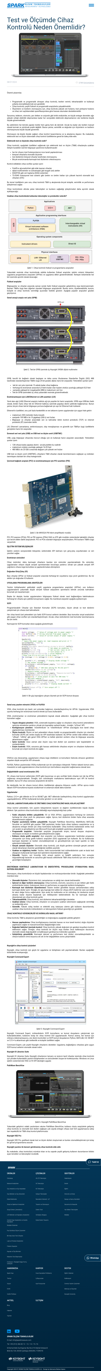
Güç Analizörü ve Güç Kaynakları (16, 1188)
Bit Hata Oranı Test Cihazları (15, 1236)
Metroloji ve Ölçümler (70, 1289)
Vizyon (9, 1283)
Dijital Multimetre (12, 1199)
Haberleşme (67, 1178)
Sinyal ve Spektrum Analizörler (15, 1204)
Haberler (9, 1310)
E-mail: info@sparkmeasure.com (19, 1340)
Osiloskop (10, 1178)
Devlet (66, 1183)
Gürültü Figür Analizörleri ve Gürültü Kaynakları (17, 1221)
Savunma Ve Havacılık (70, 1204)
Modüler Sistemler (12, 1225)
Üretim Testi (39, 1209)
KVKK (8, 1289)
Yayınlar (9, 1316)
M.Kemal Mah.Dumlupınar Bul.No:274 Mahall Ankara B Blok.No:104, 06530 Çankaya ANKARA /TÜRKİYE (27, 1349)
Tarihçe (9, 1278)
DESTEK (67, 1268)
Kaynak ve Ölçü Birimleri (14, 1251)
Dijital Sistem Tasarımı (42, 1220)
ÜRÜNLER (11, 1173)
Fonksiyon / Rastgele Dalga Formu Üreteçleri (17, 1262)
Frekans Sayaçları (12, 1246)
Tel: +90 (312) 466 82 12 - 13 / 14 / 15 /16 (22, 1344)
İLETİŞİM (39, 1300)
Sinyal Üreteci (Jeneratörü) (14, 1209)
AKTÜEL (10, 1300)
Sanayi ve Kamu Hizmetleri (72, 1199)
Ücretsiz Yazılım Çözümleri (72, 1283)
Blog (8, 1305)
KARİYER (39, 1268)
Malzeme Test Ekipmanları (14, 1256)
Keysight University (69, 1294)
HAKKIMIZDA (12, 1268)
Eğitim (66, 1188)
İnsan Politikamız (44, 1273)
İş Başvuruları (40, 1278)
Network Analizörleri (13, 1183)
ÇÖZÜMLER (40, 1173)
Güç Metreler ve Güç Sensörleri (16, 1194)
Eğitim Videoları (68, 1273)
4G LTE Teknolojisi (41, 1178)
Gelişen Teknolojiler (41, 1194)
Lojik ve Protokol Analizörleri (15, 1241)
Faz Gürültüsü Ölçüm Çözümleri (16, 1230)
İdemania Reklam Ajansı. (58, 1369)
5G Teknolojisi (40, 1183)
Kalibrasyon (67, 1278)
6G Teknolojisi (40, 1188)
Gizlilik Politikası (11, 1294)
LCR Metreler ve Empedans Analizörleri (18, 1215)
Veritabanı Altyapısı (41, 1215)
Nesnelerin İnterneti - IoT (43, 1199)
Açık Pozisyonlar (40, 1283)
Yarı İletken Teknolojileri (71, 1209)
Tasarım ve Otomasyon (42, 1204)
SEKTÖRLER (69, 1173)
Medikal (66, 1215)
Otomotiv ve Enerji (69, 1194)
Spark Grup (10, 1273)
